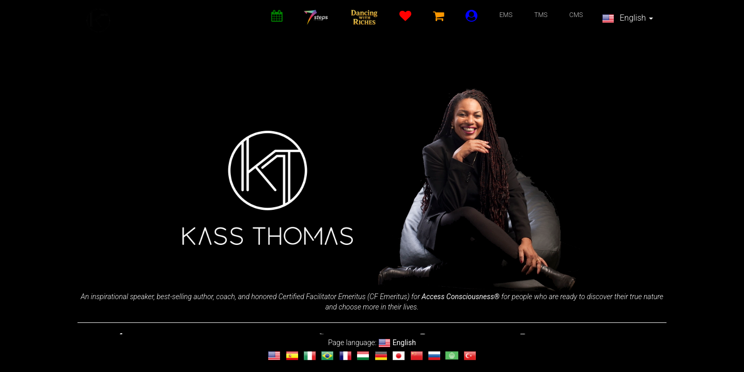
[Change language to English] (274, 355)
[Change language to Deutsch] (381, 355)
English (627, 18)
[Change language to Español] (292, 355)
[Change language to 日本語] (398, 355)
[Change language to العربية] (451, 355)
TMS (541, 15)
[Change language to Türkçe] (469, 355)
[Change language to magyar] (363, 355)
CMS (576, 15)
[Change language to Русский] (434, 355)
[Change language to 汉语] (416, 355)
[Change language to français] (345, 355)
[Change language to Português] (327, 355)
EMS (506, 15)
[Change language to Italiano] (309, 355)
